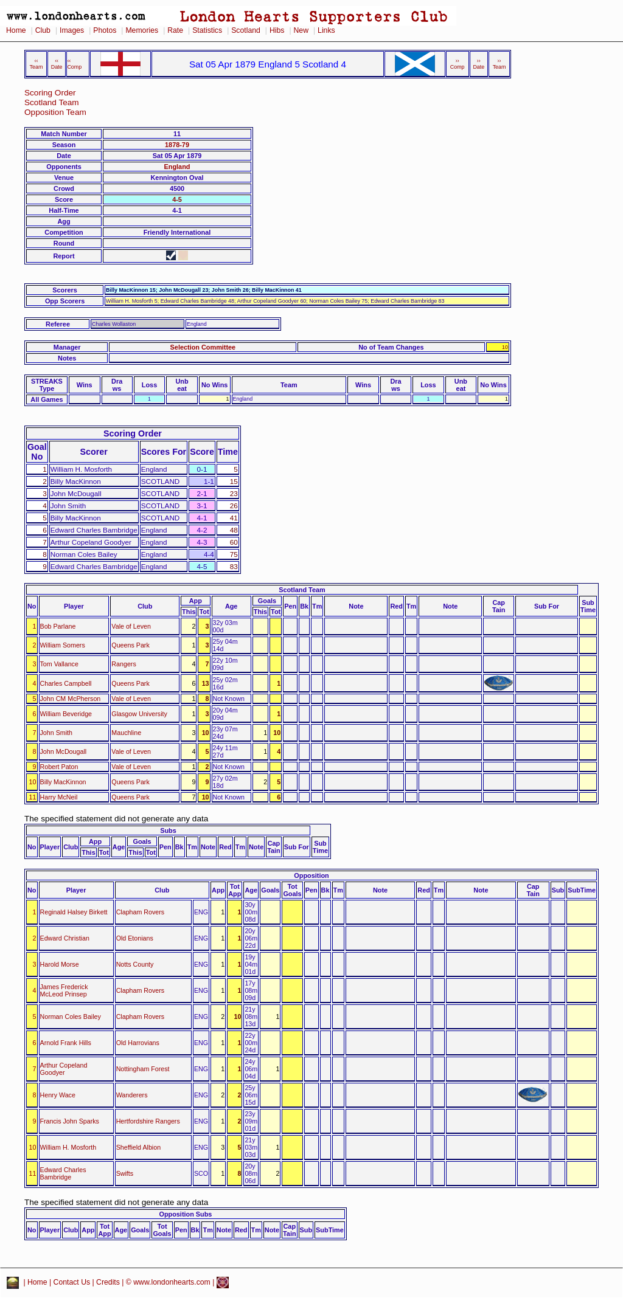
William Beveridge (66, 713)
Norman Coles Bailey (70, 1016)
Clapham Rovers (140, 912)
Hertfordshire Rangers (148, 1121)
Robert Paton (59, 766)
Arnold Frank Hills (65, 1042)
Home (16, 30)
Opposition (311, 875)
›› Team (499, 64)
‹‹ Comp (74, 64)
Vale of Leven (131, 626)
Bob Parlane (58, 626)
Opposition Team (55, 112)
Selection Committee (203, 347)
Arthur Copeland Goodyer (64, 1069)
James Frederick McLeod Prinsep (64, 990)
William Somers (62, 645)
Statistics (207, 30)
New (301, 30)
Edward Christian (64, 938)
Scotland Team (51, 102)
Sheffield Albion (138, 1147)
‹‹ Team (36, 64)
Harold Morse (59, 964)
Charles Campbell (66, 683)
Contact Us (72, 1282)
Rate (175, 30)
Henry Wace (57, 1095)
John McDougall (63, 751)
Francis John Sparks (69, 1121)
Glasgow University (139, 713)
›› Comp (457, 64)
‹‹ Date (57, 64)
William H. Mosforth (68, 1147)
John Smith (56, 732)
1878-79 (177, 144)
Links (326, 30)
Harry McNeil (59, 797)
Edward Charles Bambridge (63, 1173)
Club (42, 30)
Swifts (125, 1173)
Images (72, 30)
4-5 (177, 199)
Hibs (277, 30)
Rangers (123, 664)
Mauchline (126, 732)
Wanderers (132, 1095)
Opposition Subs (185, 1214)
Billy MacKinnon (63, 781)
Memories (141, 30)
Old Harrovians (137, 1042)
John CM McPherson (70, 698)
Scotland (245, 30)
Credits (108, 1282)
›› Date (478, 64)
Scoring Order (50, 92)
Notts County (135, 964)
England (177, 166)
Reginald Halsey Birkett (74, 912)
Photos (104, 30)
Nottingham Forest (143, 1068)
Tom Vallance (59, 664)
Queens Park (130, 645)
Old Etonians (134, 938)
